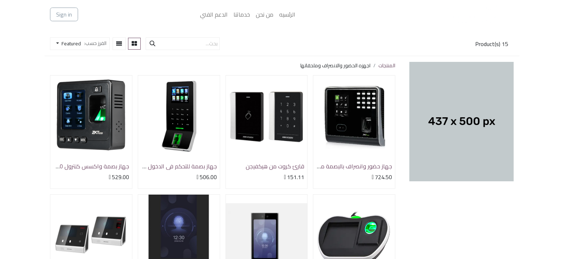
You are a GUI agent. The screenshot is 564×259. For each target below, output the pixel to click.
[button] (66, 44)
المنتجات (386, 65)
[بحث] (152, 44)
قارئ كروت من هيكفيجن (275, 166)
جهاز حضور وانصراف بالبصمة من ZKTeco (344, 166)
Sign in (64, 14)
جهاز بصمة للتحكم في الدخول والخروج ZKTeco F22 (157, 166)
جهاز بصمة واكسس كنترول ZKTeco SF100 (78, 166)
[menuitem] (287, 14)
